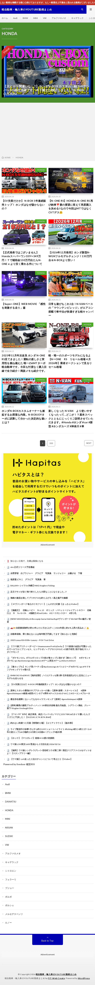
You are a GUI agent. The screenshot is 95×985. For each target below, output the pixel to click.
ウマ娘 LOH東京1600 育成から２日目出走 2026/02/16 (35, 744)
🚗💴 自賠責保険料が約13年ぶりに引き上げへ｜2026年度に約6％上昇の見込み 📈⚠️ (49, 628)
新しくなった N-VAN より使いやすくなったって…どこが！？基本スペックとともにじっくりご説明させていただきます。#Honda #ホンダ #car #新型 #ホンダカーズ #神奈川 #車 (70, 418)
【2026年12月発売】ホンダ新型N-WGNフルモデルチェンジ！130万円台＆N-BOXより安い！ (70, 256)
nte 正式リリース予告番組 (22, 567)
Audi (15, 18)
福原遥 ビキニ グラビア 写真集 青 (28, 579)
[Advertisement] (47, 130)
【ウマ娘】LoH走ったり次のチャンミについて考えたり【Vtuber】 (41, 759)
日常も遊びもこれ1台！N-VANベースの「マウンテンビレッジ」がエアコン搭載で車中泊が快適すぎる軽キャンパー (70, 309)
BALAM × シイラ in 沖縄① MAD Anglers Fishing (32, 585)
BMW (25, 18)
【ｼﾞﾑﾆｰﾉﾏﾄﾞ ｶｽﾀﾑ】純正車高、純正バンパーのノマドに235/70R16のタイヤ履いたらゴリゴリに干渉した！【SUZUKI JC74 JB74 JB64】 (48, 715)
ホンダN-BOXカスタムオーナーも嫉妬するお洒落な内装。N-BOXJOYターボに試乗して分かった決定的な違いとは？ (24, 416)
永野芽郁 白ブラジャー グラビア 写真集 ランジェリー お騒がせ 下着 (46, 573)
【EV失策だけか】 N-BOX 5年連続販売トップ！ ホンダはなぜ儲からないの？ (24, 204)
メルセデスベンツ (14, 914)
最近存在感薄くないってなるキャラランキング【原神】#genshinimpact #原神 (46, 699)
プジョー (9, 888)
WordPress (84, 978)
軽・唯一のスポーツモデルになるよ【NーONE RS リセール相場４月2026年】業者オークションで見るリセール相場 (70, 361)
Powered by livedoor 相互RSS (19, 764)
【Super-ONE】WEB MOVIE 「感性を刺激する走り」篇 (24, 305)
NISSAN (9, 827)
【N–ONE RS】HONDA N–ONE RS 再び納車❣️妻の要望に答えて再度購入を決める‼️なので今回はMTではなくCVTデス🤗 (70, 206)
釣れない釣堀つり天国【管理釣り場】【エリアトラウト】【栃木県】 (42, 723)
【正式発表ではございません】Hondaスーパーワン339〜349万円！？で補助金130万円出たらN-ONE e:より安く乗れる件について (22, 258)
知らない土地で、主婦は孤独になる (26, 561)
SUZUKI (9, 836)
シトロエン (10, 870)
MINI (35, 18)
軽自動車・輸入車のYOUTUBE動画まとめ (56, 974)
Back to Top (47, 940)
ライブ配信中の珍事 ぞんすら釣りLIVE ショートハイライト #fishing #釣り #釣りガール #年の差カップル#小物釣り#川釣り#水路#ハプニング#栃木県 (49, 730)
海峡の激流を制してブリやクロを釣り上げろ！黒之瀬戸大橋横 (39, 598)
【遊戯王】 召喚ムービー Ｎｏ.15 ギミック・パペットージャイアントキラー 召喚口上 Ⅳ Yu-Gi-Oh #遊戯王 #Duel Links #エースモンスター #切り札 (49, 611)
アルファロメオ (59, 18)
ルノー (8, 922)
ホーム (5, 18)
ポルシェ (9, 905)
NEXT (88, 443)
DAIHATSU (10, 801)
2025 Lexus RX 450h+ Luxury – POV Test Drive (32, 640)
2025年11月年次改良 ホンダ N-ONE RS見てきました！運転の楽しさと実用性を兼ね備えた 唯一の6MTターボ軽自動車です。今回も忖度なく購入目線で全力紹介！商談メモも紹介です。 (24, 363)
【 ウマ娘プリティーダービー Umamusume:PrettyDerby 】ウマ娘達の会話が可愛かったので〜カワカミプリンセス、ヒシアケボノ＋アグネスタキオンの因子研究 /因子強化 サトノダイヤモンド (49, 649)
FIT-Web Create (56, 978)
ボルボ (8, 896)
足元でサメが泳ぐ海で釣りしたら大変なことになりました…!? (38, 591)
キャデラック (77, 18)
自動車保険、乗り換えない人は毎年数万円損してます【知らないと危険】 (44, 634)
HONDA (41, 170)
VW (44, 18)
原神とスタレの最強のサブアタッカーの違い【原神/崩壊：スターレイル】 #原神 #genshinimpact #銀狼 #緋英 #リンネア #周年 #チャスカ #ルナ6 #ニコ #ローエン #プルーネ (48, 692)
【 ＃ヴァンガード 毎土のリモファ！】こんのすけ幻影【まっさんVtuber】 (44, 604)
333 (51, 443)
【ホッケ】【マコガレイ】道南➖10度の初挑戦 (32, 738)
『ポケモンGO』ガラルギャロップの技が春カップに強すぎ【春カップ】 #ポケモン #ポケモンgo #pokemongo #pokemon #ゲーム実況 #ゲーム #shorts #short (48, 659)
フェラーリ (10, 879)
